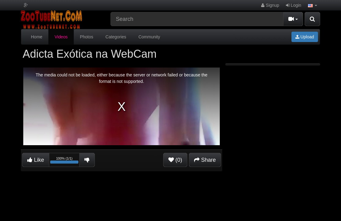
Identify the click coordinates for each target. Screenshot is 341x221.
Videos (61, 36)
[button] (312, 5)
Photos (86, 36)
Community (149, 36)
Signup (270, 5)
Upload (304, 36)
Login (293, 5)
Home (36, 36)
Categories (116, 36)
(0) (175, 160)
